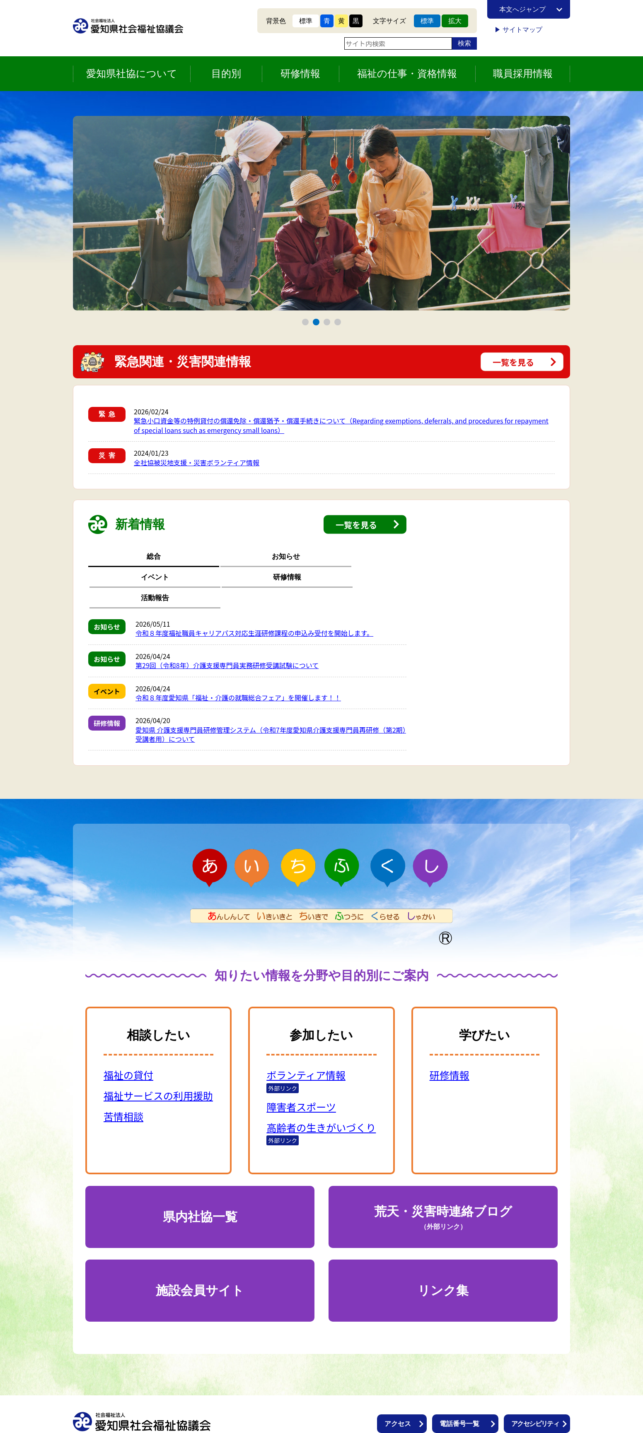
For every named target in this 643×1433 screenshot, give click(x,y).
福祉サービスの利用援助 (158, 1054)
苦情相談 (123, 1075)
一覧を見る (513, 362)
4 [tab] (338, 322)
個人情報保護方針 (466, 1405)
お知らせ (183, 556)
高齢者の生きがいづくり (321, 1086)
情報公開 (397, 1405)
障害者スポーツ (301, 1065)
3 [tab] (327, 322)
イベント (247, 556)
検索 (464, 43)
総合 (119, 556)
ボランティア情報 (306, 1034)
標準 (305, 20)
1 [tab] (305, 322)
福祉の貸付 (128, 1034)
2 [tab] (316, 322)
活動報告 (375, 556)
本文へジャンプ (522, 9)
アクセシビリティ (535, 1382)
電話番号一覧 (459, 1382)
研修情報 (311, 556)
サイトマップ (522, 29)
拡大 (455, 20)
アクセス (397, 1382)
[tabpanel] (321, 213)
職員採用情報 (523, 73)
